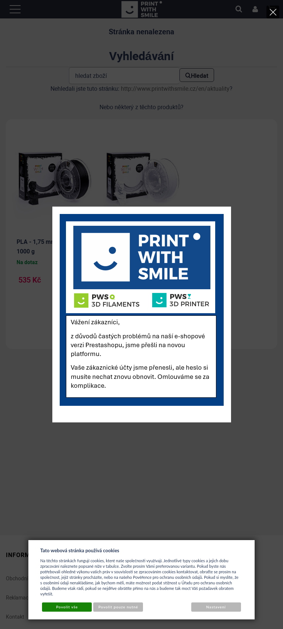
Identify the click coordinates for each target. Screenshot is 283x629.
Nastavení (216, 607)
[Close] (272, 12)
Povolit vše (67, 607)
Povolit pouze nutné (118, 607)
